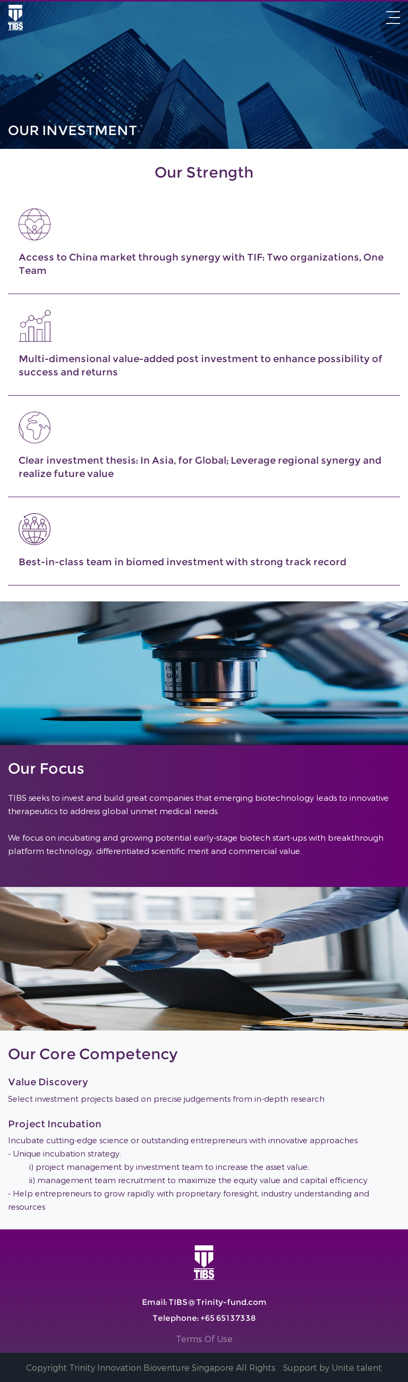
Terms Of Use (204, 1339)
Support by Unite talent (332, 1367)
